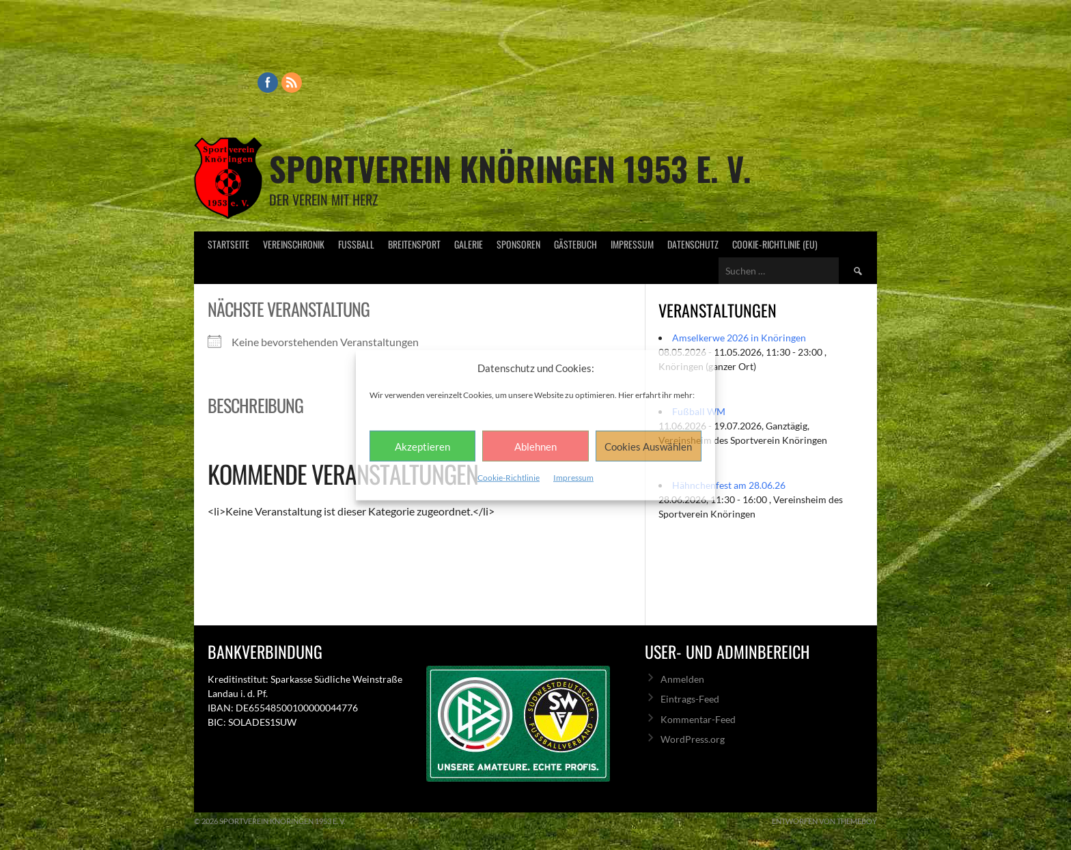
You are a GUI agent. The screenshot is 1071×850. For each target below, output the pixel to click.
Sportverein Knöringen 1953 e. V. (510, 168)
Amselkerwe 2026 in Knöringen (739, 337)
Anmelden (682, 679)
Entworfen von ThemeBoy (824, 821)
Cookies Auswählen (648, 446)
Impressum (573, 477)
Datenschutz (693, 244)
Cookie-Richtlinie (508, 477)
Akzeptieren (422, 446)
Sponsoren (518, 244)
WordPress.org (692, 739)
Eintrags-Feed (689, 699)
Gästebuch (575, 244)
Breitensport (414, 244)
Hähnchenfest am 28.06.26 (728, 485)
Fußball (356, 244)
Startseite (228, 244)
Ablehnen (535, 446)
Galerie (468, 244)
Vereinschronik (293, 244)
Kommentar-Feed (698, 719)
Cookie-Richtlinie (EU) (775, 244)
